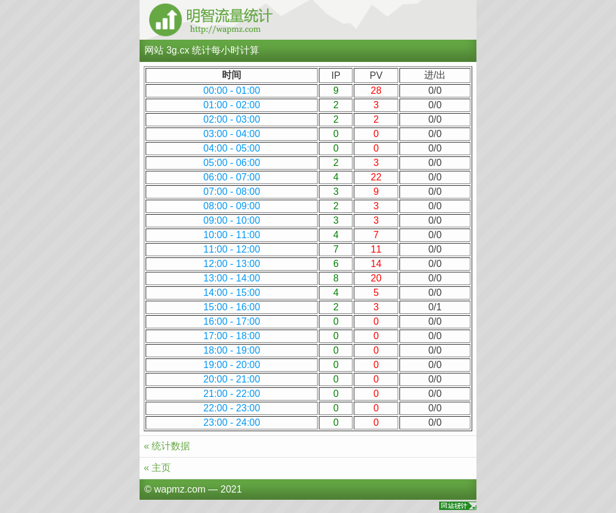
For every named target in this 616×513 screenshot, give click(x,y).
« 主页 (157, 467)
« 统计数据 (167, 446)
